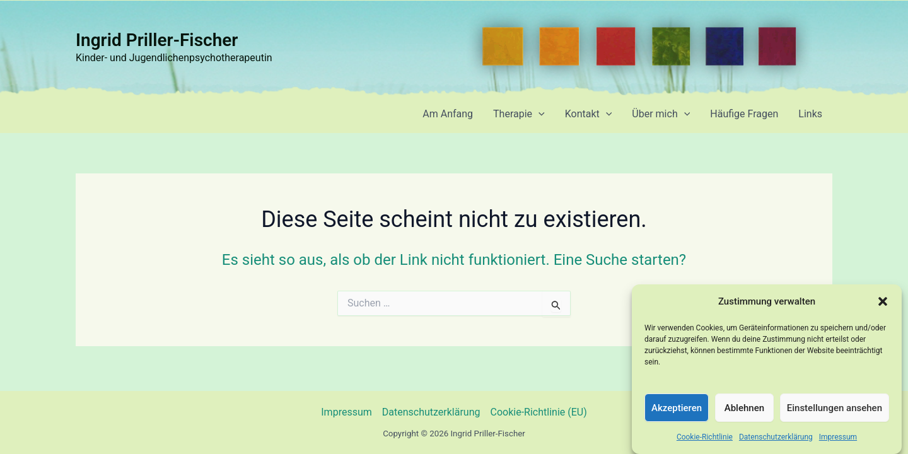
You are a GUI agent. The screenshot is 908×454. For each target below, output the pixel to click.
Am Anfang (447, 114)
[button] (882, 307)
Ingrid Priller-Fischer (157, 40)
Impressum (838, 442)
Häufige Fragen (744, 114)
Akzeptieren (676, 413)
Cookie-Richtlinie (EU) (539, 412)
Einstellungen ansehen (834, 413)
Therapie (519, 114)
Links (810, 114)
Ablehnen (744, 413)
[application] (538, 114)
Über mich (661, 114)
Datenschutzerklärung (776, 442)
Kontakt (588, 114)
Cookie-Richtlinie (705, 442)
